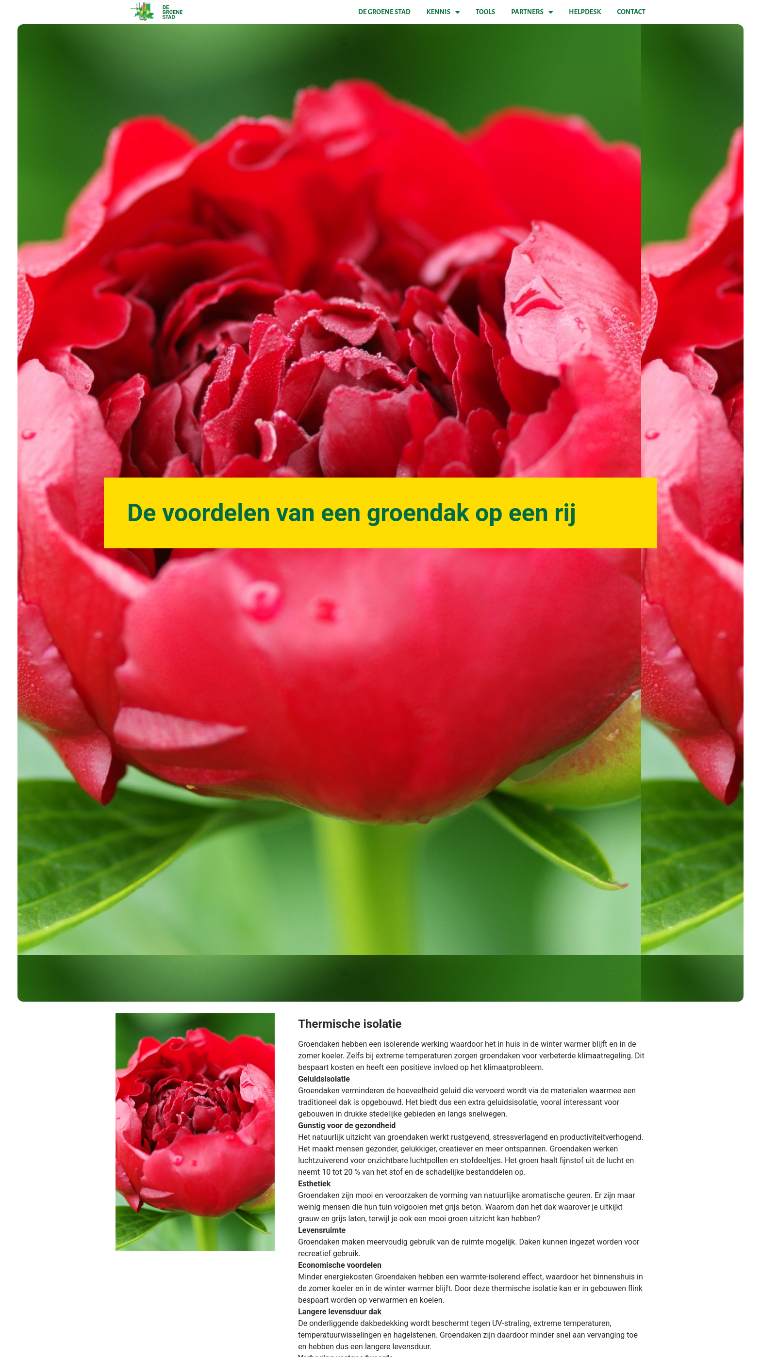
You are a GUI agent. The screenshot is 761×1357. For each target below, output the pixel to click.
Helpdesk (585, 12)
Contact (631, 12)
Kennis (443, 12)
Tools (485, 12)
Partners (532, 12)
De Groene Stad (384, 12)
